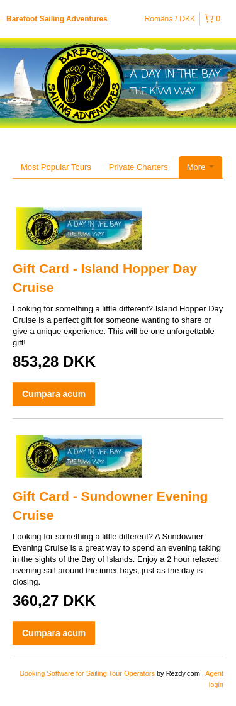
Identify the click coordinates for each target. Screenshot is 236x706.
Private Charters (138, 167)
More (200, 167)
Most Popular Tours (56, 167)
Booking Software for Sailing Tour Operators (88, 673)
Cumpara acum (54, 394)
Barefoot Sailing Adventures (57, 18)
